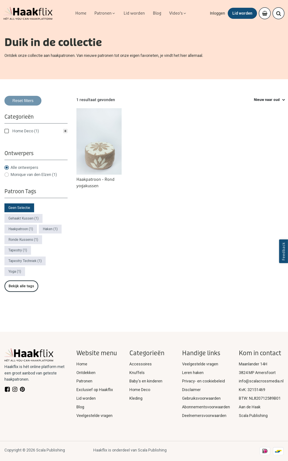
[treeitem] (36, 131)
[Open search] (278, 13)
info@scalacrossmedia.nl (261, 381)
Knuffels (137, 372)
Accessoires (140, 364)
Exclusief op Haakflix (94, 389)
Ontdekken (85, 372)
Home (81, 364)
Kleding (135, 398)
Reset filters (22, 100)
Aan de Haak (250, 407)
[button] (105, 13)
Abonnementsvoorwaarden (206, 407)
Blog (80, 407)
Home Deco (139, 389)
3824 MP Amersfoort (257, 372)
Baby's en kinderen (145, 381)
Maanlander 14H (253, 364)
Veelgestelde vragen (94, 415)
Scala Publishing (253, 415)
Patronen (84, 381)
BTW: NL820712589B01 (260, 398)
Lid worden (242, 13)
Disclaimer (191, 389)
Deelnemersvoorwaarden (204, 415)
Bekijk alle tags (21, 286)
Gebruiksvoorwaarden (201, 398)
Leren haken (193, 372)
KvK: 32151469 (252, 389)
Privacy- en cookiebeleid (203, 381)
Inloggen (217, 13)
